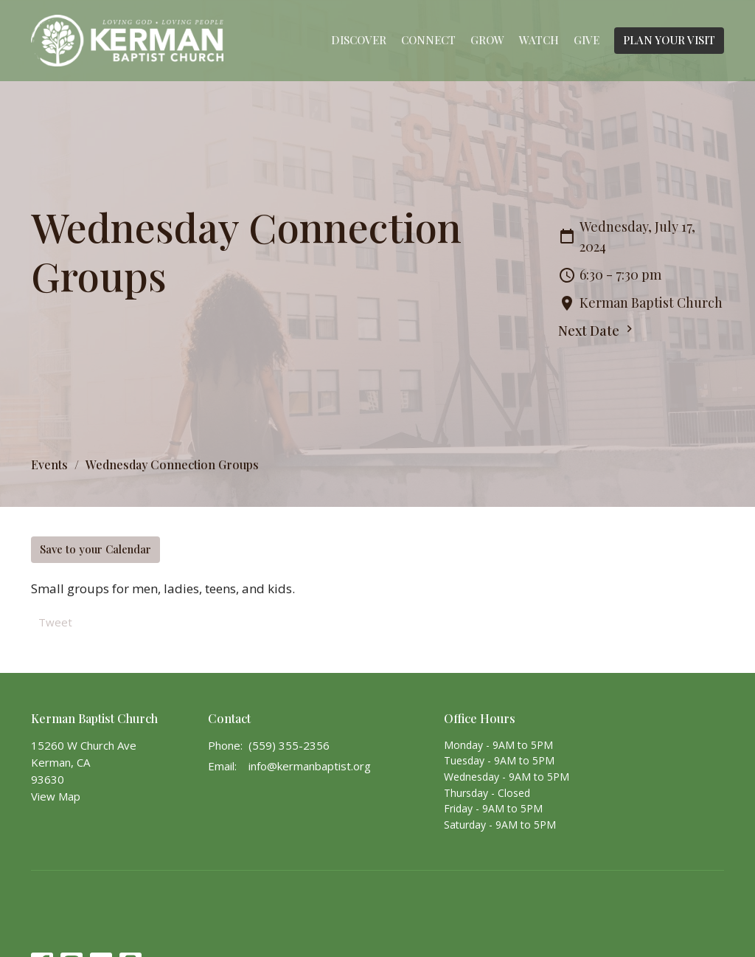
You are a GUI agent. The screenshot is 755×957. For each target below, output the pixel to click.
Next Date (597, 330)
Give (586, 39)
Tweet (55, 622)
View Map (55, 796)
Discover (358, 39)
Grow (487, 39)
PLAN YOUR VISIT (669, 39)
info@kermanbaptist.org (309, 766)
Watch (539, 39)
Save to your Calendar (95, 549)
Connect (428, 39)
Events (49, 464)
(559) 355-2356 (289, 745)
